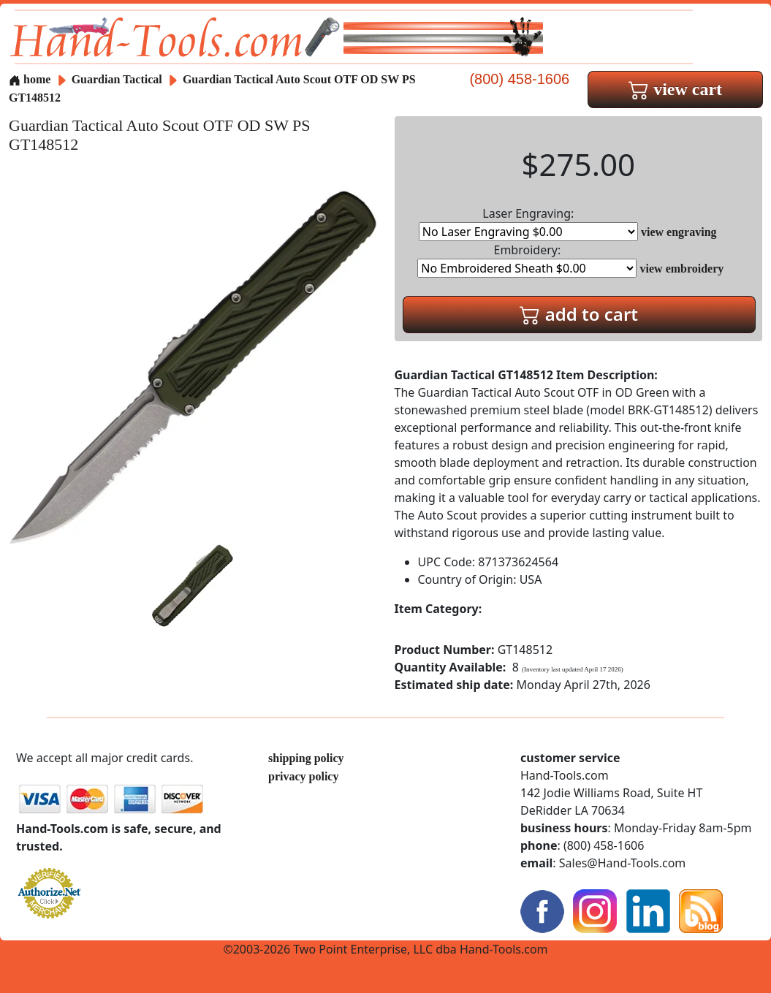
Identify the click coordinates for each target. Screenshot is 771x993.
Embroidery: (527, 260)
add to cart (579, 314)
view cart (675, 89)
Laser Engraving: (528, 223)
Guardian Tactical (118, 79)
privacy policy (303, 776)
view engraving (679, 232)
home (29, 79)
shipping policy (306, 758)
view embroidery (682, 268)
